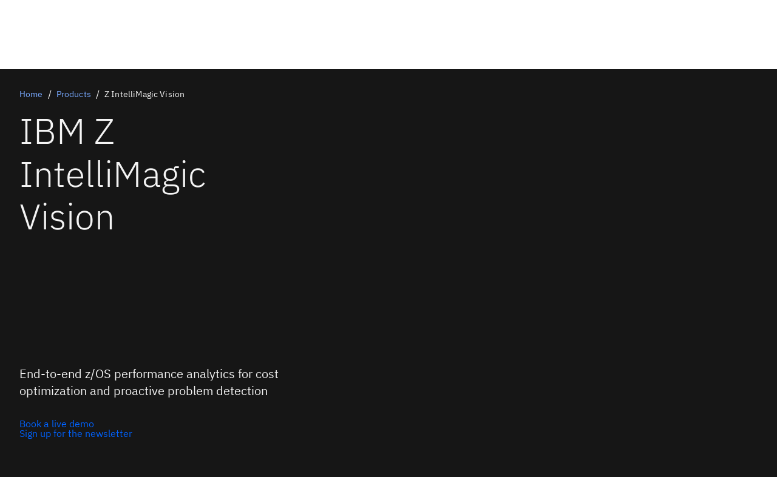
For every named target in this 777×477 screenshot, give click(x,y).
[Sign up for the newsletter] (75, 433)
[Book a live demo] (75, 423)
